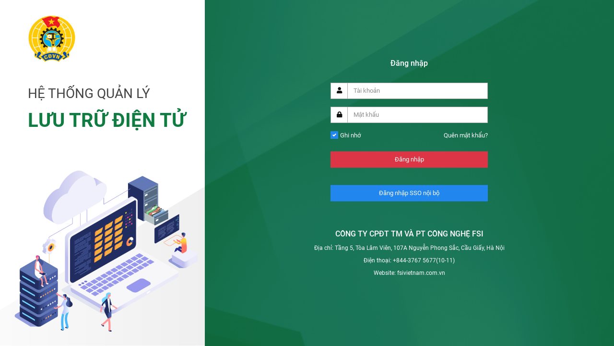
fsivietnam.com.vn (421, 273)
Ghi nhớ (350, 135)
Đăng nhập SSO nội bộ (409, 193)
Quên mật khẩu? (466, 135)
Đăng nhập (409, 159)
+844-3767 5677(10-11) (424, 260)
